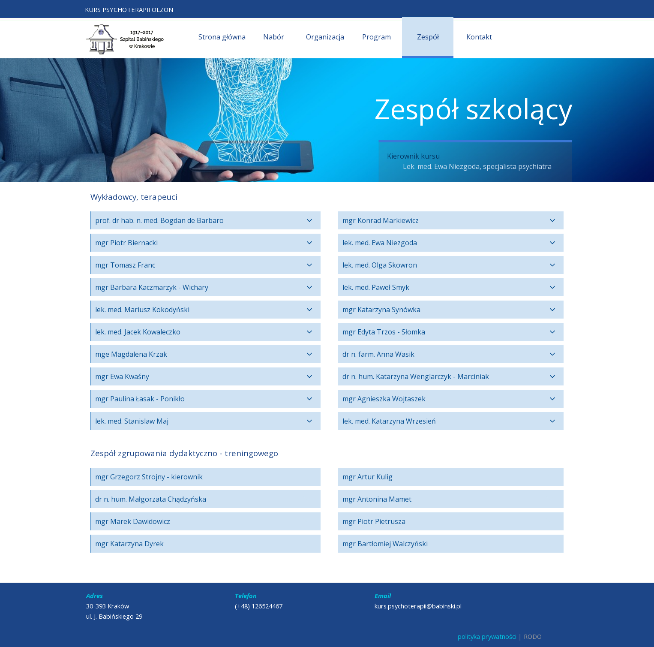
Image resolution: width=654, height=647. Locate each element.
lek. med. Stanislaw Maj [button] (131, 421)
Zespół (428, 37)
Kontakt (479, 37)
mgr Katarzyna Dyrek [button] (129, 543)
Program (376, 37)
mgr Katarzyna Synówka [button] (381, 309)
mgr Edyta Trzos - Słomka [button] (383, 332)
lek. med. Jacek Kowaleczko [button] (137, 332)
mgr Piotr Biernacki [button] (126, 242)
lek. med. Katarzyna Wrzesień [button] (389, 421)
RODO (533, 636)
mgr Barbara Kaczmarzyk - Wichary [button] (151, 287)
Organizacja (325, 37)
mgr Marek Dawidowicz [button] (132, 521)
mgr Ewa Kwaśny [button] (122, 376)
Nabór (273, 37)
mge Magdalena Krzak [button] (131, 354)
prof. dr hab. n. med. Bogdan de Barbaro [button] (159, 220)
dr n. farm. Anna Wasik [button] (378, 354)
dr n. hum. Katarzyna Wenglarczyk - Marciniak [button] (415, 376)
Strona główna (222, 37)
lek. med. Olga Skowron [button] (379, 265)
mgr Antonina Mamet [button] (376, 499)
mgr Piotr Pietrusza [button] (373, 521)
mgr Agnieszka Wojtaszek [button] (384, 398)
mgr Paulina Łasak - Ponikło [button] (140, 398)
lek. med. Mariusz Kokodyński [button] (142, 309)
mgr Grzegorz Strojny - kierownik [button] (149, 476)
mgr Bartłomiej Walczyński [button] (385, 543)
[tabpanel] (143, 9)
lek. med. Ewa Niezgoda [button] (379, 242)
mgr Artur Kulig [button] (367, 476)
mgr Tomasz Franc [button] (125, 265)
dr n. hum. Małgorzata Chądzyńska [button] (150, 499)
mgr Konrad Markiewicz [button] (380, 220)
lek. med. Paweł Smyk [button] (375, 287)
